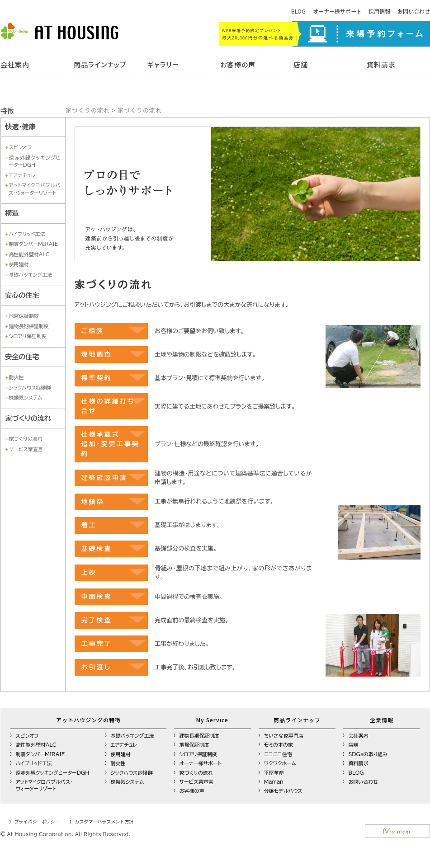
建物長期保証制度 (29, 326)
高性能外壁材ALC (29, 254)
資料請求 (381, 64)
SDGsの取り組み (368, 754)
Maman (274, 781)
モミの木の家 (278, 744)
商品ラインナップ (100, 64)
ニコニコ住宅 (278, 754)
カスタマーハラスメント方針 (104, 821)
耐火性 (16, 377)
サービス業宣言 (26, 449)
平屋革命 (274, 772)
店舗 (300, 64)
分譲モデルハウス (283, 790)
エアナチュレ (22, 175)
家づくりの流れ (26, 438)
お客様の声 (237, 64)
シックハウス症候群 (30, 387)
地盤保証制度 (24, 315)
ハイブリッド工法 (27, 233)
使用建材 (19, 264)
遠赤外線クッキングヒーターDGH (53, 772)
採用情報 (379, 11)
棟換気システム (26, 397)
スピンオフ (20, 147)
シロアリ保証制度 (28, 336)
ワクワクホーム (280, 763)
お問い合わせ (413, 11)
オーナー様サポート (337, 11)
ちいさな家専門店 (284, 735)
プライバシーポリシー (36, 821)
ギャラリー (163, 64)
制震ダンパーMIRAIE (33, 243)
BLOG (298, 11)
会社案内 (14, 64)
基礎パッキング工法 (30, 274)
